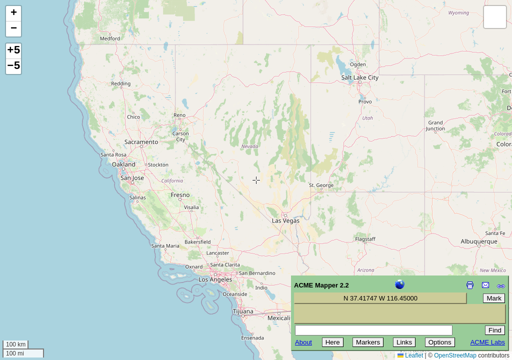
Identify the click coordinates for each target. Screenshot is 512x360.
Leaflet (410, 355)
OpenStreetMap (455, 355)
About (303, 342)
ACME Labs (487, 342)
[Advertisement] (53, 289)
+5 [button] (13, 51)
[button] (13, 14)
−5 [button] (13, 66)
